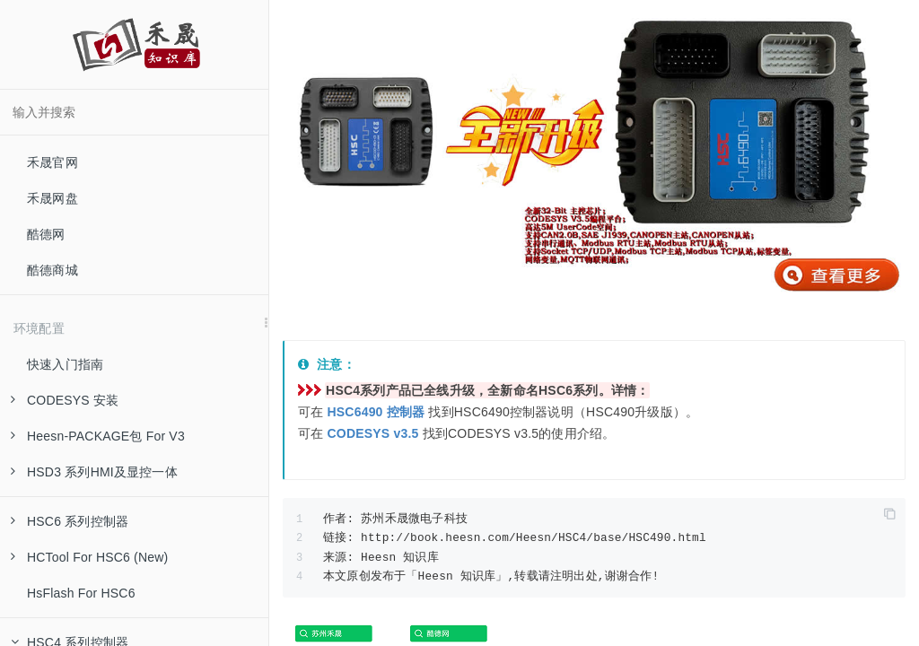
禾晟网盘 (52, 198)
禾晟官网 (52, 162)
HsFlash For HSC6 (81, 593)
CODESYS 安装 (64, 400)
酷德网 (46, 234)
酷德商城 (52, 270)
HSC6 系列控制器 (69, 521)
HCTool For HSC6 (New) (89, 557)
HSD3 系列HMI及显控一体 (94, 472)
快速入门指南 (65, 364)
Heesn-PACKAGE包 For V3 (98, 436)
